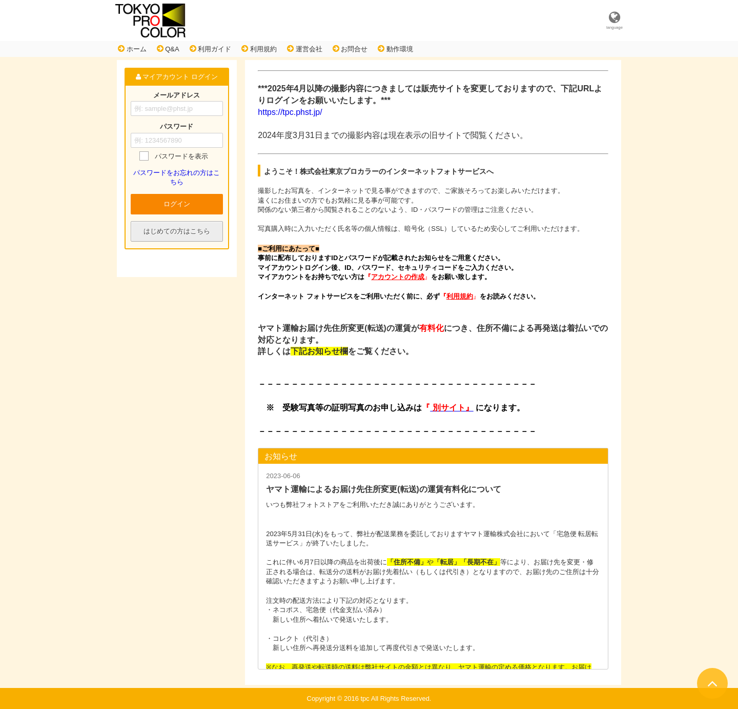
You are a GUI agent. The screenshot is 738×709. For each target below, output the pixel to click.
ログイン (176, 204)
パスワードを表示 (181, 156)
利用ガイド (211, 49)
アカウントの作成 (397, 277)
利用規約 (259, 49)
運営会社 (304, 49)
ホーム (132, 49)
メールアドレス (176, 95)
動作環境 (395, 49)
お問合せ (350, 49)
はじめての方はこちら (177, 231)
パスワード (176, 127)
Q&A (168, 49)
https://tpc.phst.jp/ (290, 112)
